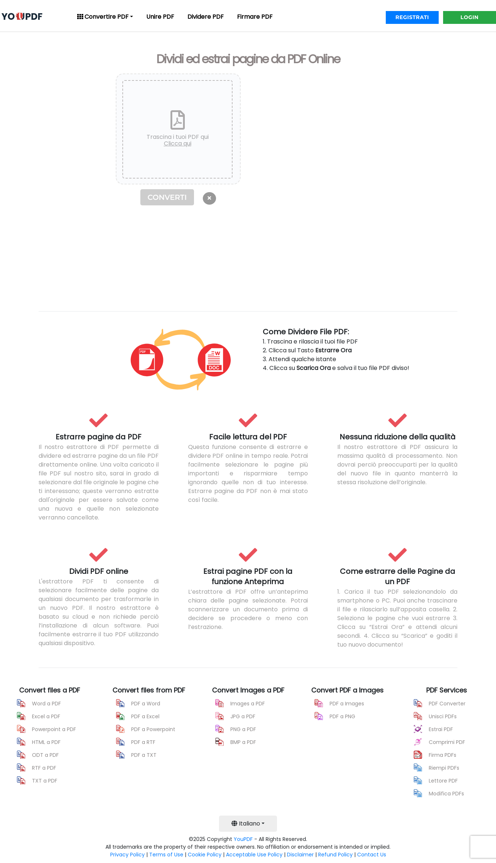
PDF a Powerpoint (153, 729)
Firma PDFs (442, 755)
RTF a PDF (44, 768)
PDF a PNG (342, 716)
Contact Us (371, 854)
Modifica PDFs (446, 793)
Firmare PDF (255, 16)
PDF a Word (145, 703)
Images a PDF (247, 703)
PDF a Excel (145, 716)
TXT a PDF (44, 780)
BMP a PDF (243, 742)
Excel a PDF (46, 716)
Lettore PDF (443, 780)
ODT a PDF (45, 755)
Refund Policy (335, 854)
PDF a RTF (143, 742)
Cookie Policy (205, 854)
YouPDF (243, 839)
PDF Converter (447, 703)
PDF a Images (347, 703)
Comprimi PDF (447, 742)
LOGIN (469, 17)
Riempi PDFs (444, 768)
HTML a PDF (46, 742)
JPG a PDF (242, 716)
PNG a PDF (243, 729)
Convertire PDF (103, 16)
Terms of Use (166, 854)
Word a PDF (46, 703)
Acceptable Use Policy (254, 854)
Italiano (245, 823)
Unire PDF (160, 16)
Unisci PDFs (443, 716)
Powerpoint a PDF (54, 729)
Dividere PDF (205, 16)
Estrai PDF (441, 729)
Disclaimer (300, 854)
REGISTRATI (412, 17)
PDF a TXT (144, 755)
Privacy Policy (127, 854)
